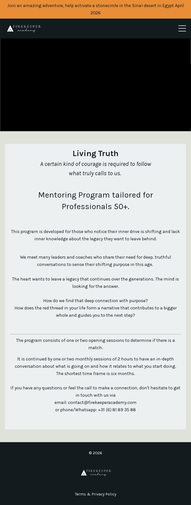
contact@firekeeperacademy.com (102, 402)
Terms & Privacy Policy (95, 494)
